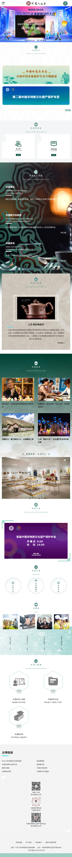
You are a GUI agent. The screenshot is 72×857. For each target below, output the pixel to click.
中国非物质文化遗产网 (9, 764)
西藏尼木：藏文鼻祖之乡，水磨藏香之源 (17, 439)
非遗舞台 (10, 187)
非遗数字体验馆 (13, 215)
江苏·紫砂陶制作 (36, 324)
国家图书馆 (40, 764)
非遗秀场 (10, 243)
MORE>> (61, 343)
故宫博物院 (40, 761)
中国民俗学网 (6, 771)
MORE (68, 110)
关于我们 (29, 842)
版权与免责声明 (51, 842)
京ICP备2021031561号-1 (36, 850)
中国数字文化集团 (43, 771)
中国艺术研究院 (42, 768)
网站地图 (19, 842)
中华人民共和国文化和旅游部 (11, 761)
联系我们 (39, 842)
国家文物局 (5, 768)
